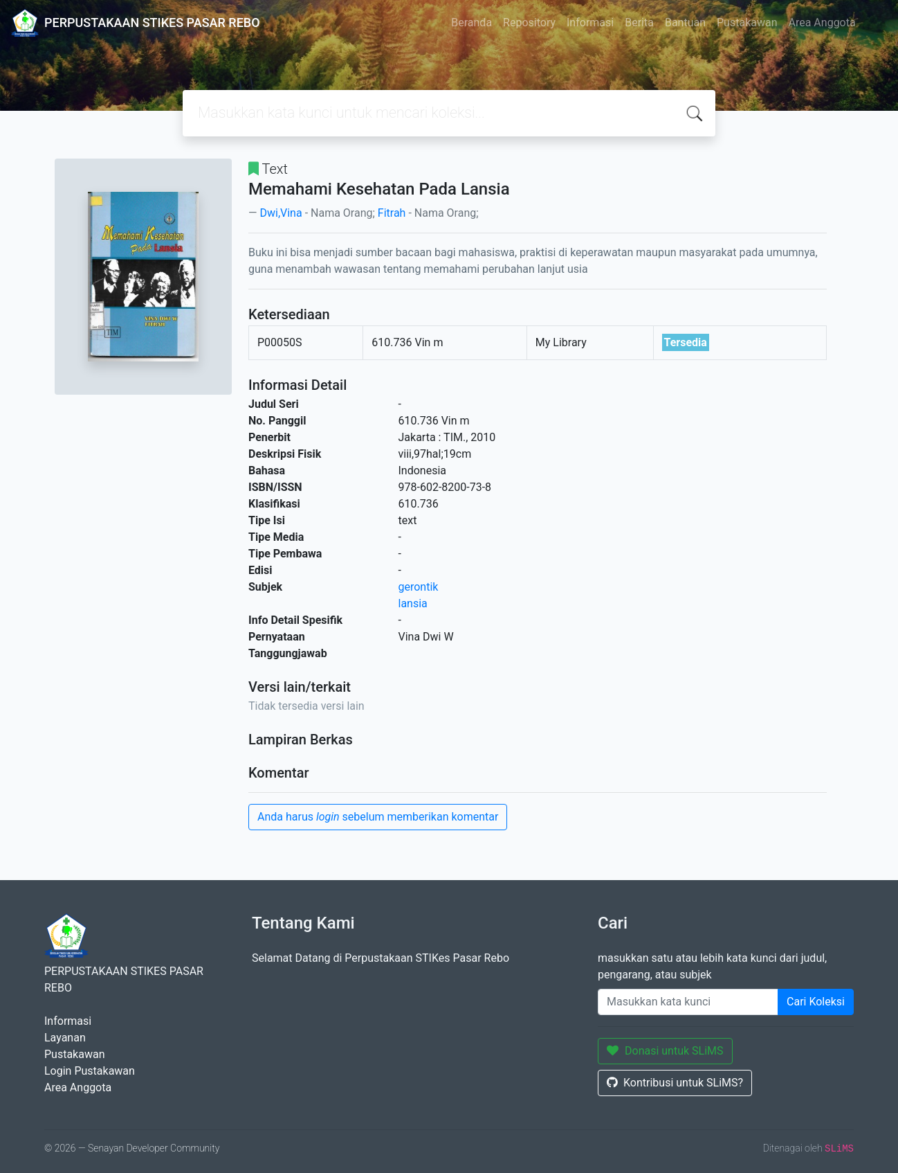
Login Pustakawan (89, 1070)
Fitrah (392, 213)
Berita (639, 22)
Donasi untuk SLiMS (665, 1050)
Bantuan (685, 22)
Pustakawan (747, 22)
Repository (529, 22)
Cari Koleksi (816, 1001)
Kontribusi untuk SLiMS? (675, 1082)
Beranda (471, 22)
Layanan (65, 1037)
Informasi (590, 22)
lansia (413, 603)
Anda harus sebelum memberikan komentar (377, 816)
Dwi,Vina (280, 213)
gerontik (418, 586)
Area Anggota (822, 22)
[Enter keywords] (688, 1002)
